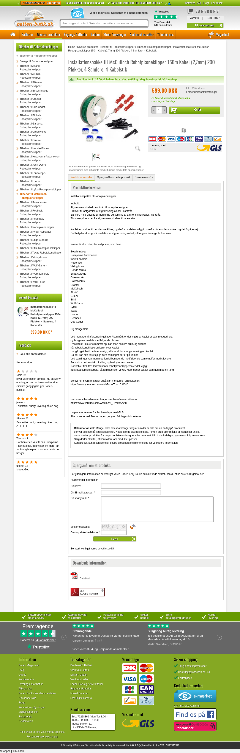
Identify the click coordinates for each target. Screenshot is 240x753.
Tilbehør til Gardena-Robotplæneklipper (31, 125)
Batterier (27, 34)
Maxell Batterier (79, 693)
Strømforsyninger (114, 34)
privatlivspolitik (106, 548)
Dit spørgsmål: (80, 498)
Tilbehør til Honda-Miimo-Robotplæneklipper (34, 150)
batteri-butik (95, 745)
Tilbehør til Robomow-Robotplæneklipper (32, 220)
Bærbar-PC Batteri (81, 665)
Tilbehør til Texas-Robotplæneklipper (41, 252)
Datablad (85, 578)
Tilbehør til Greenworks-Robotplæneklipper (33, 133)
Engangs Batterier (75, 34)
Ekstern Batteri (78, 674)
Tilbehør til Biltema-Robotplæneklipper (31, 84)
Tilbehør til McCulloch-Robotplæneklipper (33, 196)
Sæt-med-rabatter (141, 34)
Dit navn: (76, 486)
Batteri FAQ (127, 474)
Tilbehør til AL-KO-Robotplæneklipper (30, 76)
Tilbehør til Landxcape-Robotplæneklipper (33, 175)
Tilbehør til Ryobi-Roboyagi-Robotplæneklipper (36, 233)
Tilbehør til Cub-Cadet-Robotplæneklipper (33, 109)
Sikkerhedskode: (80, 526)
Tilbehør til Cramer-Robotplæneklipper (31, 100)
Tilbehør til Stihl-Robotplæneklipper (40, 248)
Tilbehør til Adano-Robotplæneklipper (30, 67)
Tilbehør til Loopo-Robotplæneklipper (30, 183)
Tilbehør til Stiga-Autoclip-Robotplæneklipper (34, 241)
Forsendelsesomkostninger (201, 91)
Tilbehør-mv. (165, 34)
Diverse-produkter (48, 34)
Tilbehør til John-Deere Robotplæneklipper (33, 166)
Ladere (95, 34)
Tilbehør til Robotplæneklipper (38, 55)
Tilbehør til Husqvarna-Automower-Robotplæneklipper (40, 158)
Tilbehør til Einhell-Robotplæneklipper (30, 117)
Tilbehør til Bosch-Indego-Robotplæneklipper (34, 92)
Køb (197, 109)
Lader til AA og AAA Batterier (86, 684)
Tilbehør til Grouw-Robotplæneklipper (30, 142)
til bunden (18, 751)
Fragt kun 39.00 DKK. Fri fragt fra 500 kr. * (136, 3)
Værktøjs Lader (79, 679)
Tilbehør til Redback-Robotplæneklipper (31, 212)
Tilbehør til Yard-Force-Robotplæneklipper (33, 283)
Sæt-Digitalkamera (81, 698)
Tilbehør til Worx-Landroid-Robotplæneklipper (35, 275)
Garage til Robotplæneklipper (36, 61)
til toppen (5, 751)
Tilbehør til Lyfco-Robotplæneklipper (40, 189)
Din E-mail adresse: (83, 492)
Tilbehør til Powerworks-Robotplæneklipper (33, 204)
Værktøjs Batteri (79, 670)
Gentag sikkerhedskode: (85, 532)
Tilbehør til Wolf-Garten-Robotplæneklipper (33, 267)
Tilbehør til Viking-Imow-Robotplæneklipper (33, 259)
